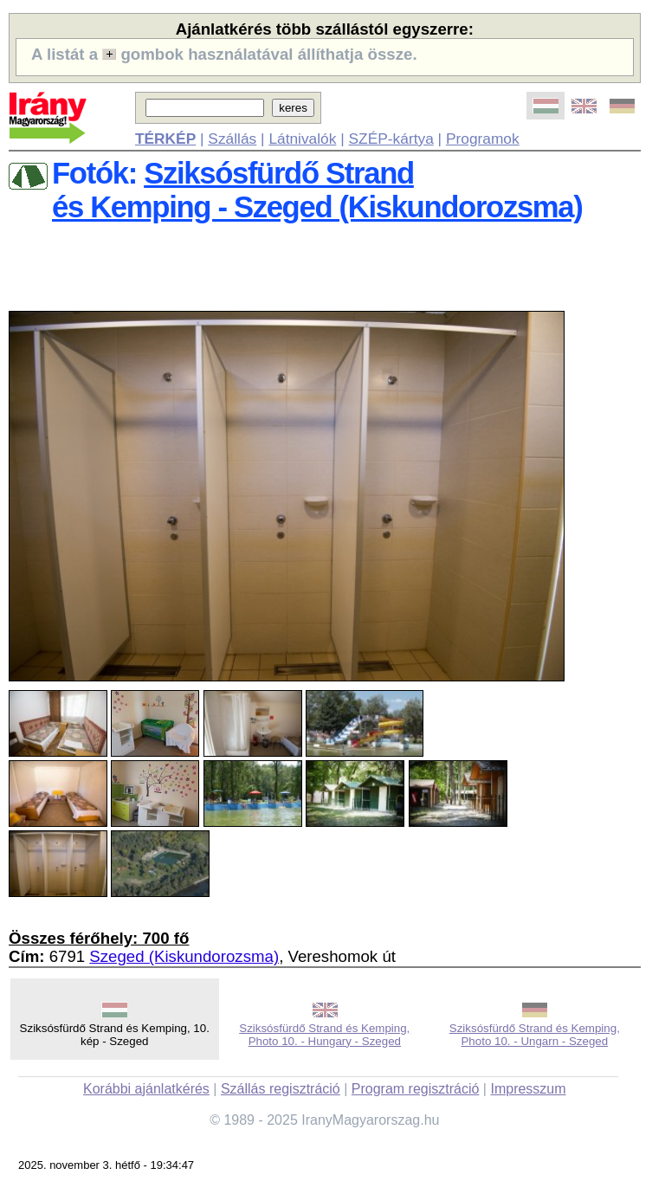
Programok (483, 138)
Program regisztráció (416, 1088)
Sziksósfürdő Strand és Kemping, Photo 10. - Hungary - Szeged (324, 1035)
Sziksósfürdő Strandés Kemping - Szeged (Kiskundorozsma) (317, 190)
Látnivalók (302, 138)
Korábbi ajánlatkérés (146, 1088)
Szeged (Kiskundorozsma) (184, 956)
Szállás (232, 138)
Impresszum (527, 1088)
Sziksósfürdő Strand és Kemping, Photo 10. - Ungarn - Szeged (534, 1035)
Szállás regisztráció (280, 1088)
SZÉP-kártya (391, 138)
